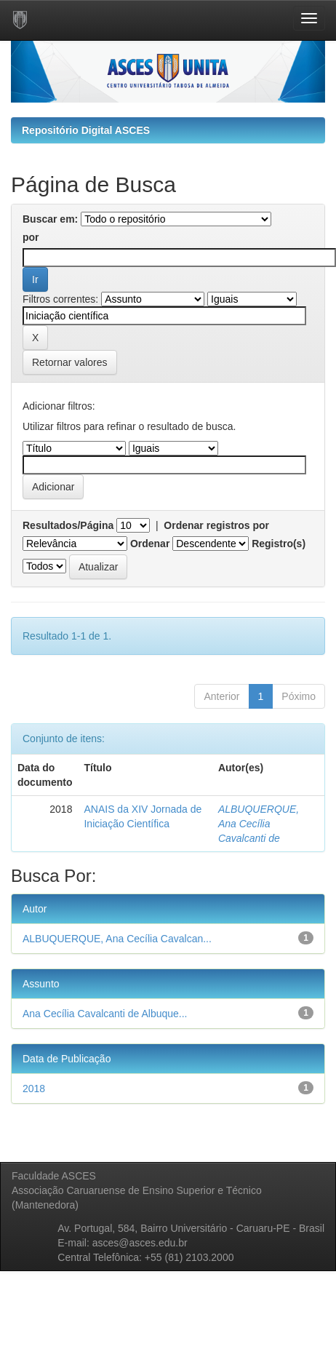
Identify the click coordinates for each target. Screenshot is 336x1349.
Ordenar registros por (216, 525)
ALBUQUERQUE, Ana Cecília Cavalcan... (117, 938)
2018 (34, 1088)
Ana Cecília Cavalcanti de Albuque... (105, 1013)
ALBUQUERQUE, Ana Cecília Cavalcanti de (258, 823)
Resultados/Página (68, 525)
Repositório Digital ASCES (86, 130)
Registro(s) (278, 543)
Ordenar (149, 543)
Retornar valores (70, 362)
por (31, 237)
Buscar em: (50, 219)
